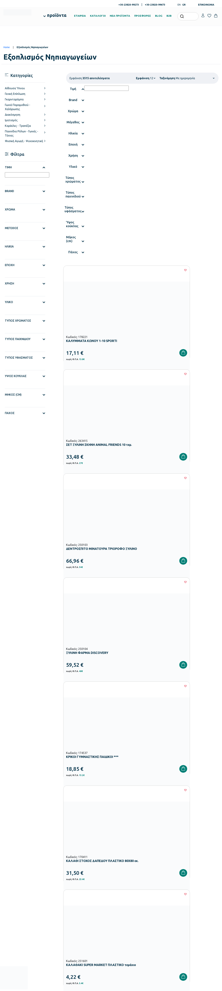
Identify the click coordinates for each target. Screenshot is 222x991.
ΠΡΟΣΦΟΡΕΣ (142, 15)
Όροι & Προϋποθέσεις (161, 915)
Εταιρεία (117, 893)
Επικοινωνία (192, 904)
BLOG (158, 15)
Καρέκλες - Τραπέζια (18, 125)
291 (152, 621)
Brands (116, 910)
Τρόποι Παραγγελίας (160, 893)
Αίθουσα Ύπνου (15, 88)
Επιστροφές (156, 910)
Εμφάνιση (142, 78)
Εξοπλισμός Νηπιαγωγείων (90, 908)
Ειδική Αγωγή (83, 947)
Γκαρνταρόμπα (14, 99)
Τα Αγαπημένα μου (195, 899)
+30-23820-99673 (155, 4)
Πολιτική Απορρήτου (204, 838)
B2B (169, 15)
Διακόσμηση (12, 114)
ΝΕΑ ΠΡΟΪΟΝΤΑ (120, 15)
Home (6, 47)
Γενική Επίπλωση (15, 93)
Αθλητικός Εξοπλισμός (88, 942)
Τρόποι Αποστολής (159, 904)
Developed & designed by (111, 986)
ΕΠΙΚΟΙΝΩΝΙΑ (206, 4)
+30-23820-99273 (128, 4)
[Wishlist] (108, 270)
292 (163, 621)
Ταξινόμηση (167, 78)
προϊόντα (56, 15)
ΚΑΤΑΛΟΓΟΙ (98, 15)
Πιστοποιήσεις (120, 899)
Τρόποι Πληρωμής (159, 899)
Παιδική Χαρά (84, 936)
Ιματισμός (11, 120)
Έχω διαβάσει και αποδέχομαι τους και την (165, 838)
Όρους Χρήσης (170, 838)
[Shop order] (195, 78)
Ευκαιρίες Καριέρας (123, 915)
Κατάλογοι (118, 904)
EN (179, 4)
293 (173, 621)
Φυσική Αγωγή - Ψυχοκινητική (24, 141)
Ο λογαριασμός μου (196, 893)
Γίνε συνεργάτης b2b (123, 921)
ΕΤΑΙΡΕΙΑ (80, 15)
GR (184, 4)
